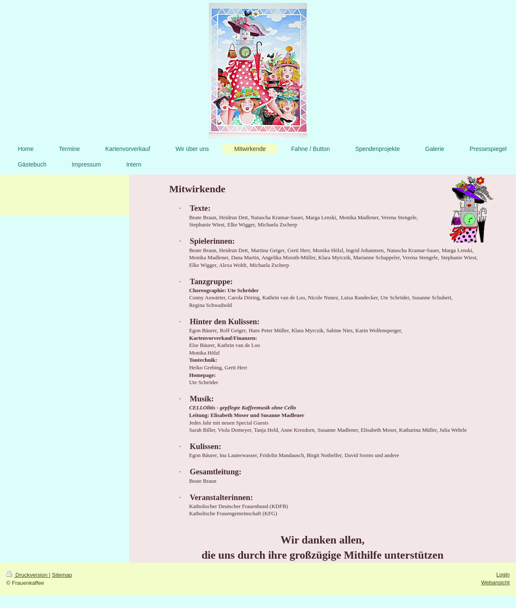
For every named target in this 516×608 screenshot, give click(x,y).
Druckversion (27, 575)
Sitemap (62, 575)
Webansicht (495, 582)
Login (503, 574)
